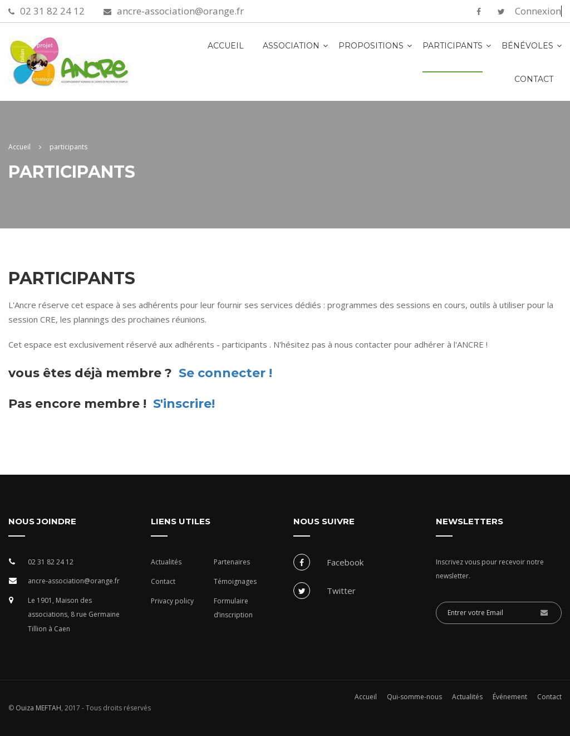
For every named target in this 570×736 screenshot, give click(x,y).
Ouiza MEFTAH (37, 708)
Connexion (538, 11)
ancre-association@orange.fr (180, 10)
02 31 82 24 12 (52, 10)
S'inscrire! (184, 403)
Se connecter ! (225, 373)
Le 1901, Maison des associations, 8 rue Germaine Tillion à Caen (74, 614)
